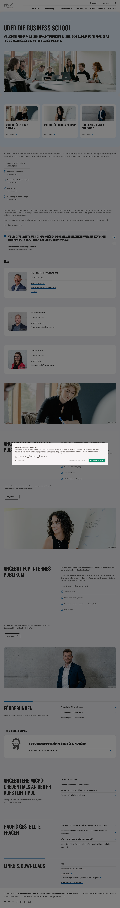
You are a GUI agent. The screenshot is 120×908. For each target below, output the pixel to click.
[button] (20, 460)
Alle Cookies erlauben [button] (97, 460)
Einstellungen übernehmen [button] (77, 460)
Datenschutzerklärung (56, 452)
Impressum (66, 452)
